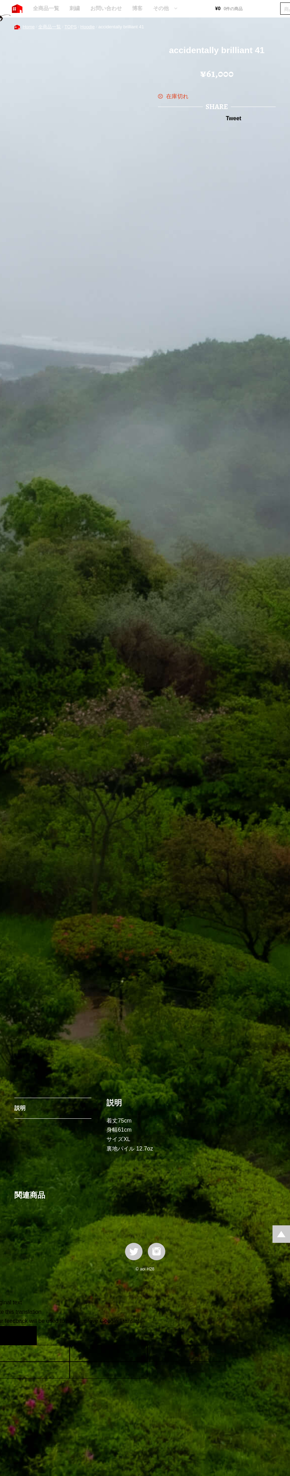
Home (28, 26)
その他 (161, 8)
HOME (17, 8)
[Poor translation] (25, 1335)
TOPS (70, 26)
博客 (137, 8)
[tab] (52, 1108)
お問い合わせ (106, 8)
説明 (20, 1108)
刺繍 (74, 8)
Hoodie (87, 26)
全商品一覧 (46, 8)
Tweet (233, 118)
